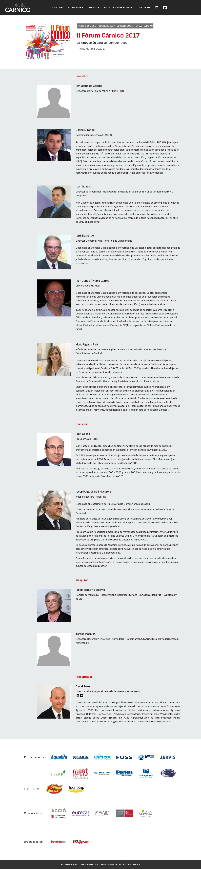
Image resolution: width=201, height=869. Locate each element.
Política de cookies (128, 864)
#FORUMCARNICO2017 (91, 48)
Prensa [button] (93, 7)
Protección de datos (101, 864)
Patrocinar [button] (75, 7)
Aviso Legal (79, 864)
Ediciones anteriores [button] (118, 7)
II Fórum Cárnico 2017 (108, 35)
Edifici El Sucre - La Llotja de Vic (135, 25)
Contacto (143, 7)
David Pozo (83, 686)
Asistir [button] (57, 7)
